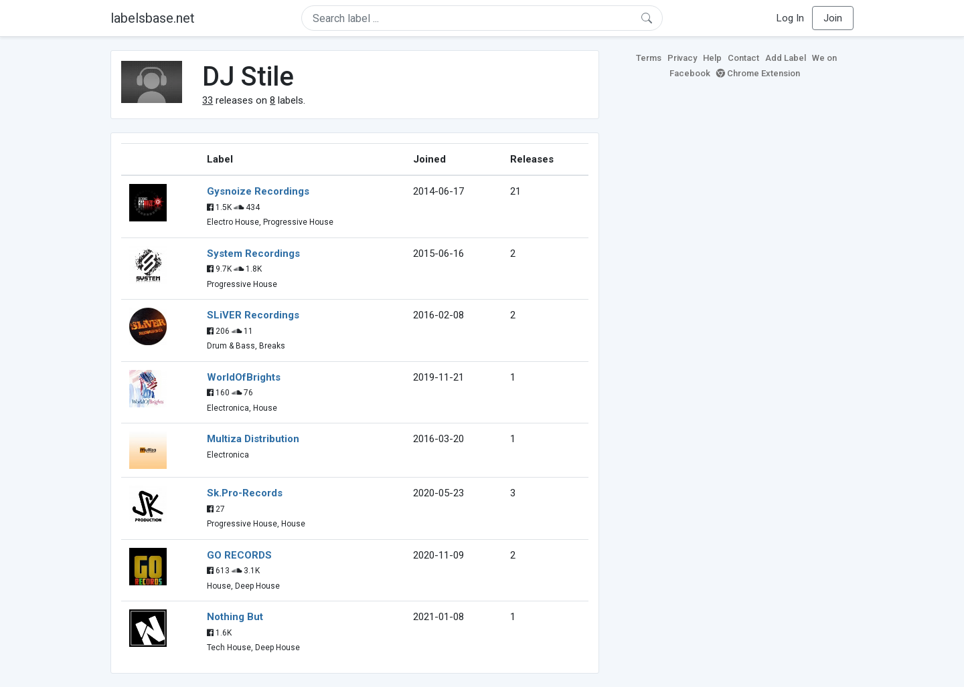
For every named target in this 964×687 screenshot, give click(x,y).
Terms (648, 58)
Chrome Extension (758, 73)
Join (832, 18)
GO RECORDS (239, 555)
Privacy (682, 58)
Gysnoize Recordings (258, 191)
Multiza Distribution (253, 439)
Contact (743, 58)
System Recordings (253, 254)
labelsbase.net (152, 18)
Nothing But (235, 617)
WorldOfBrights (243, 377)
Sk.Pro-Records (245, 493)
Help (712, 58)
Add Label (785, 58)
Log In (790, 18)
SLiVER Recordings (253, 315)
